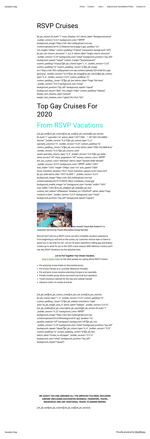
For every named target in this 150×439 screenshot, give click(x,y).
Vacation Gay (11, 6)
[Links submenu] (103, 6)
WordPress (140, 432)
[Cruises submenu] (94, 6)
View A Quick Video (51, 259)
